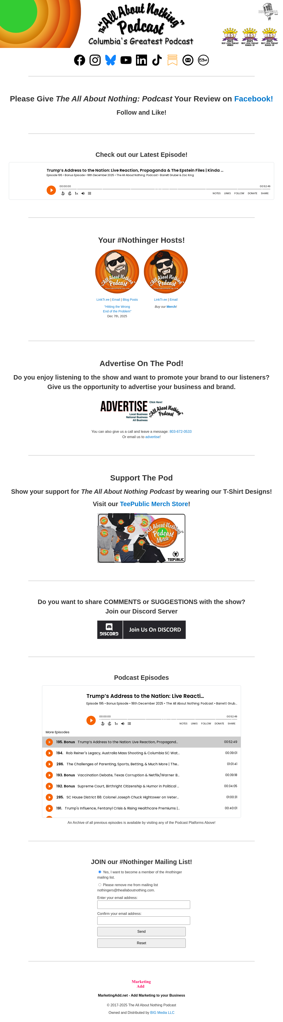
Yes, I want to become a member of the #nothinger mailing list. (139, 874)
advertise (152, 437)
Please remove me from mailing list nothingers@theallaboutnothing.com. (127, 887)
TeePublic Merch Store (154, 503)
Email (116, 299)
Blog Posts (130, 299)
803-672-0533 (181, 431)
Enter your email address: (141, 902)
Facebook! (253, 98)
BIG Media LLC (162, 1012)
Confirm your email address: (141, 918)
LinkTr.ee (103, 299)
